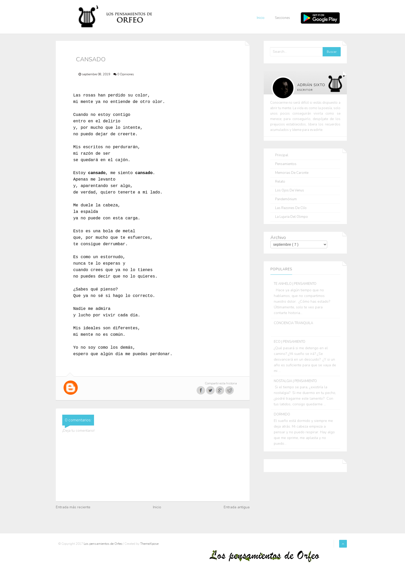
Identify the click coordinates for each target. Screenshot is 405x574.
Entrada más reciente (73, 507)
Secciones (282, 18)
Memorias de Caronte (291, 173)
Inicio (260, 18)
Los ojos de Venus (289, 190)
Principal (281, 155)
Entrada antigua (237, 507)
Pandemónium (286, 199)
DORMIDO (282, 414)
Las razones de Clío (291, 208)
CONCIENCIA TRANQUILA (293, 323)
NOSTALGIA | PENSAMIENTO (295, 381)
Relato (280, 182)
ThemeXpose (149, 544)
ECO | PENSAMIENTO (289, 341)
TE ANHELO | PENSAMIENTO (295, 283)
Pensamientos (286, 164)
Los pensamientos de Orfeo (103, 544)
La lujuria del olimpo (291, 217)
